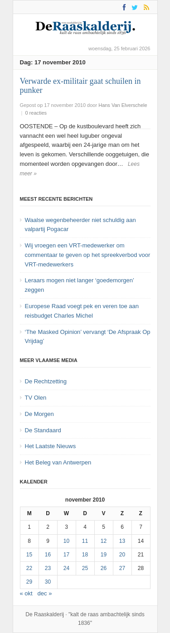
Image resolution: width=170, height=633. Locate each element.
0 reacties (36, 113)
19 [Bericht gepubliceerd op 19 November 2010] (104, 554)
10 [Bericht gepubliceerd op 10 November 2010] (66, 541)
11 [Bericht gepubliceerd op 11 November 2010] (85, 541)
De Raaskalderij (44, 614)
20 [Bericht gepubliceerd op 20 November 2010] (122, 554)
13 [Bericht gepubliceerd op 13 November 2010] (122, 541)
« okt (26, 593)
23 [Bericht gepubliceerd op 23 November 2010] (48, 568)
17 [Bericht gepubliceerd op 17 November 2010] (66, 554)
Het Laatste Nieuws (50, 446)
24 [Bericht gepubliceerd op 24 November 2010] (66, 568)
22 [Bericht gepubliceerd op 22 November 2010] (29, 568)
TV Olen (36, 397)
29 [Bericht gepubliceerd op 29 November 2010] (29, 582)
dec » (45, 593)
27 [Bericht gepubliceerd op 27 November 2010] (122, 568)
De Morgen (39, 414)
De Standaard (43, 430)
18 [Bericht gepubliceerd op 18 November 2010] (85, 554)
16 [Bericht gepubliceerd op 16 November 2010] (48, 554)
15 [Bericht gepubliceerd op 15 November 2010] (29, 554)
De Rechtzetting (46, 381)
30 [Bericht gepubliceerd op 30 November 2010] (48, 582)
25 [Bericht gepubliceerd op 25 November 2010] (85, 568)
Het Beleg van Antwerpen (58, 462)
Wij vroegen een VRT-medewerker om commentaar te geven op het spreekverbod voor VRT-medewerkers (88, 255)
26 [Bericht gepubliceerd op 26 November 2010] (104, 568)
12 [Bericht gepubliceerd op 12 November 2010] (104, 541)
